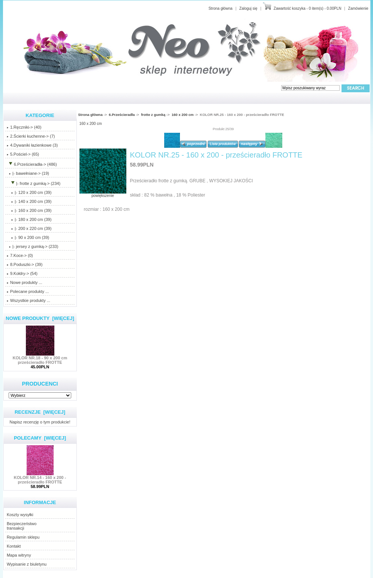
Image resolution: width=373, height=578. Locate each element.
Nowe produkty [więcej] (40, 318)
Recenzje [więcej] (40, 412)
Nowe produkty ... (24, 282)
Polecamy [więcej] (40, 438)
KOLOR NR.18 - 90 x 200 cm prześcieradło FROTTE (40, 358)
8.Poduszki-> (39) (25, 264)
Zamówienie (358, 8)
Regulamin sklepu (23, 537)
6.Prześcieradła (122, 115)
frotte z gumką (153, 115)
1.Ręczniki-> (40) (24, 127)
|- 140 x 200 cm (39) (29, 201)
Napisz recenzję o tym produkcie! (39, 421)
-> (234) (33, 183)
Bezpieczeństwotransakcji (22, 525)
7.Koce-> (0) (20, 255)
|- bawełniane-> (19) (28, 173)
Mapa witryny (19, 555)
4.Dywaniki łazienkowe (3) (32, 145)
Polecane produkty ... (28, 291)
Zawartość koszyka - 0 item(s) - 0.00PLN (308, 8)
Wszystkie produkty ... (28, 300)
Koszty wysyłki (20, 514)
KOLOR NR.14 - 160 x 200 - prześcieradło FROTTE (40, 477)
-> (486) (32, 164)
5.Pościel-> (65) (23, 154)
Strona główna (220, 8)
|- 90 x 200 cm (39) (28, 237)
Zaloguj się (248, 8)
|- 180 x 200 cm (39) (29, 219)
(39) (29, 210)
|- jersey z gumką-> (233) (32, 246)
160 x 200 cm (183, 115)
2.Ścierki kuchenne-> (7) (31, 136)
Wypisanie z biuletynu (26, 564)
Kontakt (14, 546)
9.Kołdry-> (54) (22, 273)
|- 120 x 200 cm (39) (29, 192)
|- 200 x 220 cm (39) (29, 228)
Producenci (40, 384)
